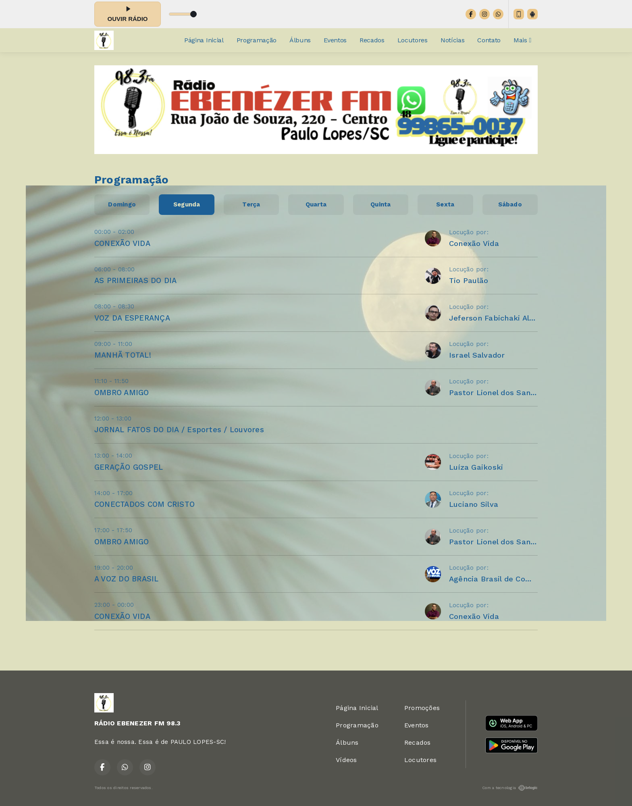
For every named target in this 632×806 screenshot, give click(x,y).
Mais (522, 40)
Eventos (335, 40)
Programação (256, 40)
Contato (489, 40)
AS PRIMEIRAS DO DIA (135, 280)
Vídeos (346, 760)
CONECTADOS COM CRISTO (144, 504)
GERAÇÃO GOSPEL (128, 467)
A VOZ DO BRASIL (126, 579)
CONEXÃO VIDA (122, 243)
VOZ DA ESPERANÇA (132, 318)
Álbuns (300, 40)
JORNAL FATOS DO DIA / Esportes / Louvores (179, 429)
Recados (372, 40)
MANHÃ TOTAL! (122, 355)
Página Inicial (204, 40)
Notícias (452, 40)
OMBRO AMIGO (121, 392)
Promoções (422, 708)
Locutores (412, 40)
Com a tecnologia (510, 788)
